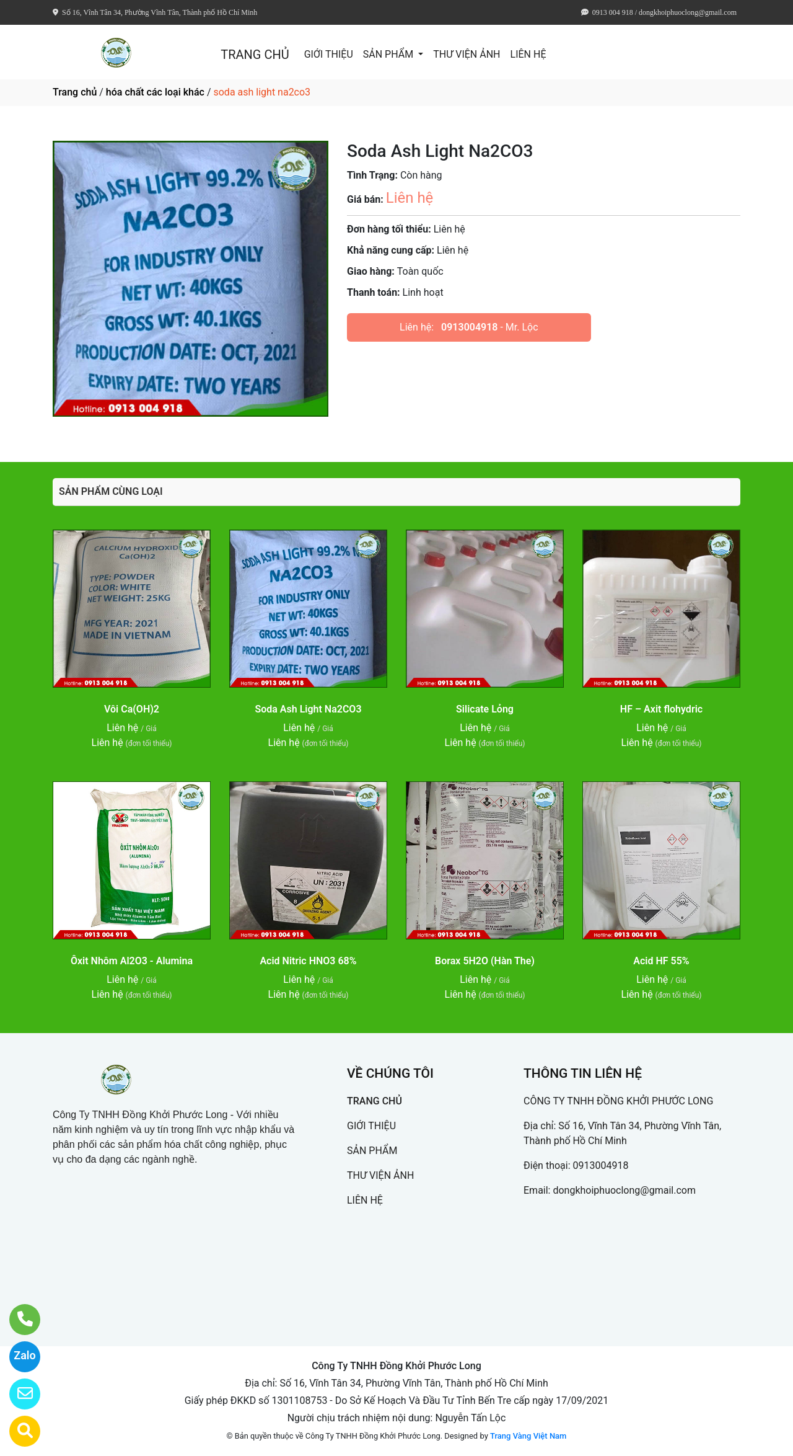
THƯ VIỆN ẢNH (466, 54)
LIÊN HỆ (528, 54)
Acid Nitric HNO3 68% (308, 961)
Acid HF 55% (661, 961)
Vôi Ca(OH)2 (131, 709)
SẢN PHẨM (389, 54)
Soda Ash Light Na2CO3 (308, 709)
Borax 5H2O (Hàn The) (485, 961)
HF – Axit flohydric (661, 709)
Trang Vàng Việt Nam (528, 1435)
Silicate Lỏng (485, 709)
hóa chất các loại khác (155, 92)
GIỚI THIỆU (328, 54)
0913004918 (469, 327)
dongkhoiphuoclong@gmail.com (624, 1190)
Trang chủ (75, 92)
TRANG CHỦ (255, 54)
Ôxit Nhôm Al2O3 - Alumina (132, 961)
